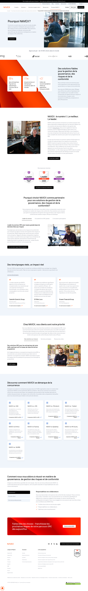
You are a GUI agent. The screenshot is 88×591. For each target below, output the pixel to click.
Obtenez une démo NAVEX (69, 526)
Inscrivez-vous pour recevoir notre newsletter (70, 543)
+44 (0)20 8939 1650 (72, 3)
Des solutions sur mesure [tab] (31, 339)
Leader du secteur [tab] (27, 218)
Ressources (45, 7)
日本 (8, 566)
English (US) (9, 553)
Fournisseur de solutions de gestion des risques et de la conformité (23, 10)
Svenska (8, 568)
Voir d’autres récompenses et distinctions (44, 187)
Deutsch (8, 557)
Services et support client (34, 7)
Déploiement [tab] (11, 492)
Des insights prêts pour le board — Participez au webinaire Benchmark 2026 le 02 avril (44, 1)
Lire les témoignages (13, 275)
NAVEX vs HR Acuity (71, 426)
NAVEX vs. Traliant (71, 406)
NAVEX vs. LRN (32, 406)
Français (9, 561)
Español (8, 564)
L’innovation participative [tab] (59, 218)
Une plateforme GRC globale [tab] (42, 218)
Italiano (8, 559)
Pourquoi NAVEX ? (55, 7)
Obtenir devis (73, 7)
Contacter (67, 7)
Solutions (23, 7)
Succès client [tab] (11, 496)
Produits (16, 7)
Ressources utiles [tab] (59, 339)
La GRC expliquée (12, 364)
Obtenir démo (81, 7)
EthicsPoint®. (56, 128)
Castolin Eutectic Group (17, 299)
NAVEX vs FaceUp (33, 426)
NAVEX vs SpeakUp (52, 426)
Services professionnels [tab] (14, 500)
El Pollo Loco (38, 299)
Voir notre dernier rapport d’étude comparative (18, 247)
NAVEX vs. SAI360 (14, 447)
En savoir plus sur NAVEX (54, 158)
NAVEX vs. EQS (13, 406)
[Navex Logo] (7, 7)
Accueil (8, 10)
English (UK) (9, 555)
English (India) (10, 572)
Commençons (12, 38)
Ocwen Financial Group (66, 299)
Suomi (8, 570)
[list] (81, 3)
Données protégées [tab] (46, 339)
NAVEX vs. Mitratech (52, 406)
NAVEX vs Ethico (14, 426)
